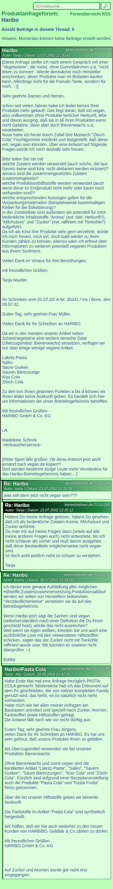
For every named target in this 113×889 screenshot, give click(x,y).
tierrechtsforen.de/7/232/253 (86, 575)
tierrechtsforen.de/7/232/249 (87, 505)
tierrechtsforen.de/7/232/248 (87, 483)
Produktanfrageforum (29, 14)
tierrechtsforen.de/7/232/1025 (85, 669)
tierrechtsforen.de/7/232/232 (88, 50)
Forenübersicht (85, 14)
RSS (106, 14)
